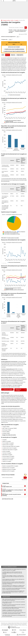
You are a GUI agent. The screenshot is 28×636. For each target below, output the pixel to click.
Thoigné (14, 29)
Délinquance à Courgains (7, 459)
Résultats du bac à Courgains (8, 467)
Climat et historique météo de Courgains (10, 446)
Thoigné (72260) (5, 426)
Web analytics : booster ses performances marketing (11, 494)
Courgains (16, 20)
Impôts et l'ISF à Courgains (7, 444)
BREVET (14, 44)
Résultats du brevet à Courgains (9, 469)
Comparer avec (4, 39)
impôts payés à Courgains (13, 237)
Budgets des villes (6, 20)
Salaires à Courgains (6, 441)
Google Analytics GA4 (7, 486)
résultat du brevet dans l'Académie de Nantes (14, 51)
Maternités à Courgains (7, 454)
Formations (5, 483)
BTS (21, 44)
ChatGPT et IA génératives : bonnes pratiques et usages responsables (12, 490)
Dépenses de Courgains (20, 390)
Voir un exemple (24, 479)
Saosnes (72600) (6, 431)
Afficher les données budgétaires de (8, 36)
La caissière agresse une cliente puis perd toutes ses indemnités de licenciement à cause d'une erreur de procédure (12, 573)
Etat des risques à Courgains (8, 456)
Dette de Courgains (7, 389)
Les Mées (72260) (6, 433)
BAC (6, 44)
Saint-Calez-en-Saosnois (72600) (9, 428)
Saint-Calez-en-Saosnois (22, 29)
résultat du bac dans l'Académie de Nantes (14, 49)
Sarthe (12, 20)
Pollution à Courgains (6, 461)
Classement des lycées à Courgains (9, 449)
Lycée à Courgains (6, 451)
